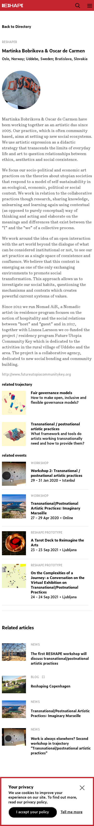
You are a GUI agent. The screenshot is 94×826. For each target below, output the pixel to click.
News (35, 644)
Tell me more (71, 812)
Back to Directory (16, 27)
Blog (39, 677)
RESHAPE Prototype (46, 532)
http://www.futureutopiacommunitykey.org (36, 374)
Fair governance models (51, 393)
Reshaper (9, 42)
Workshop (40, 463)
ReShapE (12, 5)
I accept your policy (32, 812)
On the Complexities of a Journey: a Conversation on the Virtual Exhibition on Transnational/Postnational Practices (57, 582)
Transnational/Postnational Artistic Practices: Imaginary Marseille (55, 508)
